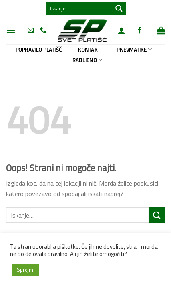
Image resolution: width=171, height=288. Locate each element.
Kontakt (89, 50)
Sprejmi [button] (25, 270)
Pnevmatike (134, 50)
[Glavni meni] (11, 30)
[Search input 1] (79, 8)
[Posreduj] (157, 215)
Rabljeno (87, 60)
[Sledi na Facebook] (140, 30)
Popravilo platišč (39, 50)
